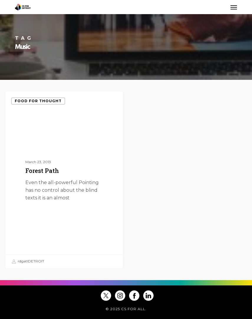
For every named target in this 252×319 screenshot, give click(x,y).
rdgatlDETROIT (27, 262)
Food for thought (38, 101)
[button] (233, 7)
